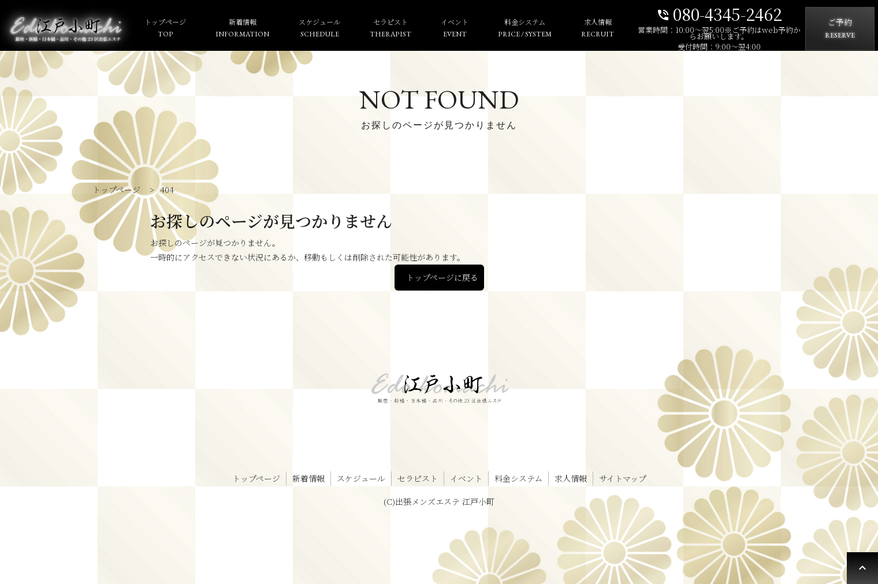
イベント (454, 29)
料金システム (525, 29)
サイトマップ (622, 478)
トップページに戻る (442, 277)
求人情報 (597, 29)
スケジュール (319, 29)
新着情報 (242, 29)
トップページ (165, 29)
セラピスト (390, 29)
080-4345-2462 (719, 13)
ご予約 (840, 29)
